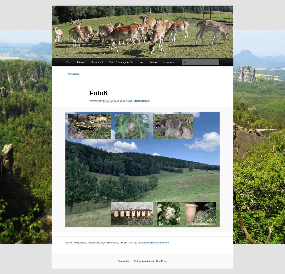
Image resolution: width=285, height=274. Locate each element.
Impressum (169, 62)
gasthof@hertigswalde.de (155, 242)
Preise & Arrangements (121, 62)
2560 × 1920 (126, 101)
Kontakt (154, 62)
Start (68, 62)
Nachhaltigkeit (142, 101)
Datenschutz (124, 261)
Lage (141, 62)
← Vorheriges (72, 74)
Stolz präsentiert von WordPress (150, 261)
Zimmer (81, 62)
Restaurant (97, 62)
